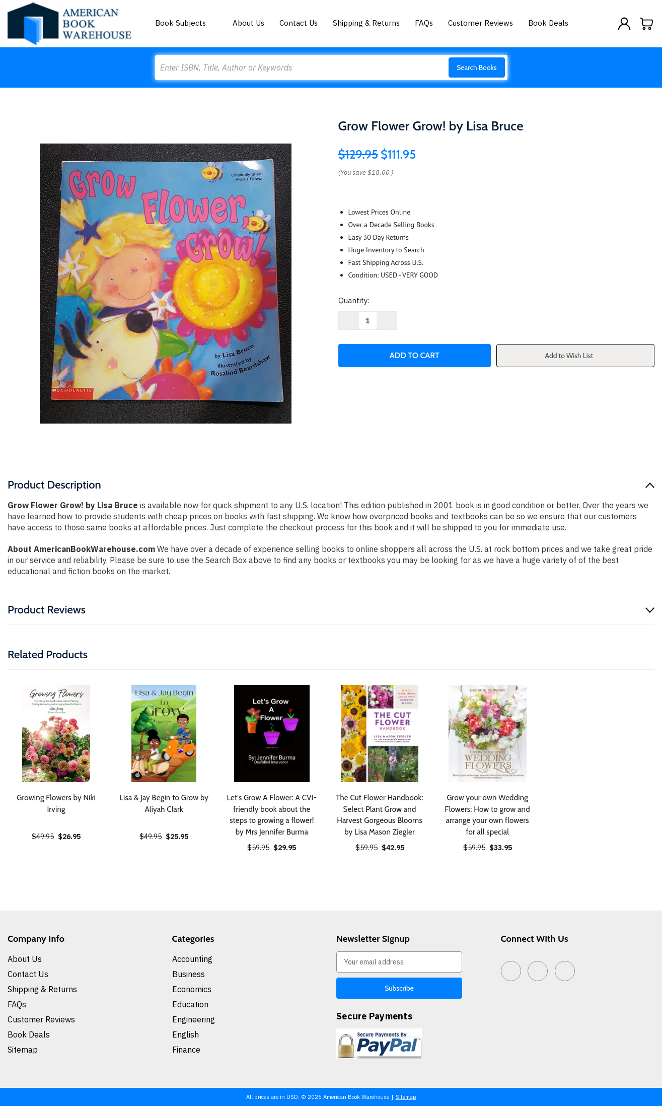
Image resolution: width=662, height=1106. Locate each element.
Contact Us (298, 23)
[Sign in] (624, 23)
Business (188, 974)
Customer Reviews (480, 23)
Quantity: (354, 300)
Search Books (476, 67)
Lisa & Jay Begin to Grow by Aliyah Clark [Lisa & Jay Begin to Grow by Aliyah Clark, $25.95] (163, 803)
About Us (248, 23)
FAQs (424, 23)
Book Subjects (186, 23)
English (185, 1034)
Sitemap (23, 1050)
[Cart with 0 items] (646, 23)
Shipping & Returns (366, 23)
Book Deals (548, 23)
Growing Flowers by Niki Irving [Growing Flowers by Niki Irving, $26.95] (56, 803)
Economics (191, 989)
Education (190, 1004)
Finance (186, 1050)
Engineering (193, 1019)
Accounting (192, 959)
